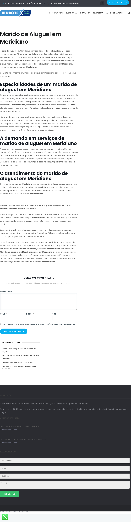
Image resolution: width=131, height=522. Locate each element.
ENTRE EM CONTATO (118, 3)
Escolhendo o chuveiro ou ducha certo (18, 370)
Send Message (10, 502)
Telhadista (104, 21)
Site (54, 322)
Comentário (6, 299)
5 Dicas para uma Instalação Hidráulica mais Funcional (20, 364)
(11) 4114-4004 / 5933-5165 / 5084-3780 (65, 3)
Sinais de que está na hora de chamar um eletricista (19, 375)
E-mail (30, 322)
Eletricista (78, 21)
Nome (3, 322)
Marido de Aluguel (121, 21)
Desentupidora (63, 21)
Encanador (91, 21)
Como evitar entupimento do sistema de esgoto (19, 358)
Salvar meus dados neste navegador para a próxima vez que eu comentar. (39, 332)
